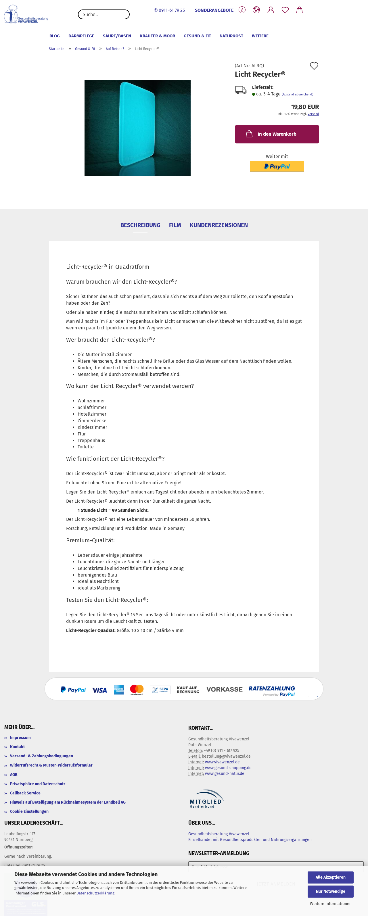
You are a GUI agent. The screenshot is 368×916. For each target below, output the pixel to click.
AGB (14, 774)
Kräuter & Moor (157, 36)
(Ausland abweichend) (297, 94)
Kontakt (17, 746)
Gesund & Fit (197, 36)
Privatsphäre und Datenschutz (37, 783)
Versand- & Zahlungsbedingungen (41, 756)
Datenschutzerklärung (95, 893)
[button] (256, 10)
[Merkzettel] (285, 10)
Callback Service (25, 793)
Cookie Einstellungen (29, 811)
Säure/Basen (117, 36)
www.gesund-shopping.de (228, 767)
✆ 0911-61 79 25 (169, 10)
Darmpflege (81, 36)
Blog (54, 36)
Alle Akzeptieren (331, 877)
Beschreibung (140, 225)
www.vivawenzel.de (222, 762)
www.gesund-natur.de (224, 773)
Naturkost (231, 36)
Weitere (260, 36)
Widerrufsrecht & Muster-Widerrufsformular (51, 765)
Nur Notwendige (330, 891)
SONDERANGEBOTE (214, 10)
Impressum (20, 737)
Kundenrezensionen (219, 225)
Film (175, 225)
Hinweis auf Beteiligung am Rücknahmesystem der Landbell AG (68, 802)
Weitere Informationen (331, 903)
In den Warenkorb (270, 133)
